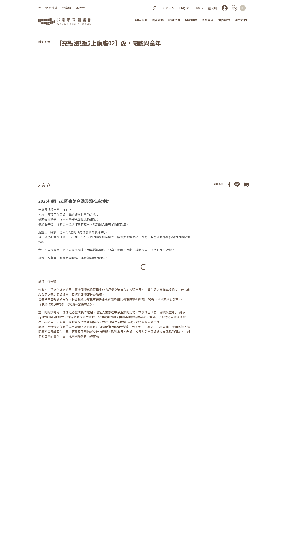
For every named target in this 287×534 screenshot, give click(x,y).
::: (39, 8)
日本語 (198, 8)
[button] (154, 8)
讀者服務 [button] (158, 20)
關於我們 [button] (241, 20)
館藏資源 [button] (174, 20)
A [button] (39, 185)
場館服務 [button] (191, 20)
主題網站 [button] (224, 20)
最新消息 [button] (141, 20)
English (184, 8)
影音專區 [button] (207, 20)
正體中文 (169, 8)
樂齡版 (80, 8)
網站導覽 (51, 8)
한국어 (212, 8)
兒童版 (66, 8)
